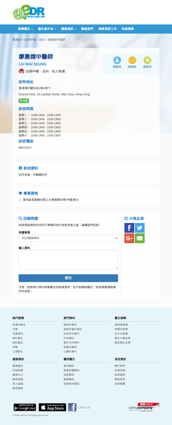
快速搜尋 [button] (128, 29)
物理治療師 (70, 347)
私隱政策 (120, 370)
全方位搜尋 (121, 333)
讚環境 (147, 66)
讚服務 (132, 66)
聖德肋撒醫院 (71, 370)
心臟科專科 (70, 351)
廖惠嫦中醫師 (56, 39)
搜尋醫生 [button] (25, 29)
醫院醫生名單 (123, 342)
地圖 (24, 100)
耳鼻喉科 (17, 333)
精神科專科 (70, 324)
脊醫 (15, 347)
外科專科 (69, 338)
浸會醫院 (69, 374)
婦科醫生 (17, 342)
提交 (68, 278)
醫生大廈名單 (123, 338)
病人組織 (17, 383)
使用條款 (120, 374)
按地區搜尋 (121, 324)
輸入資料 (24, 248)
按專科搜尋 (121, 329)
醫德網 (16, 39)
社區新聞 (17, 370)
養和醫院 (69, 366)
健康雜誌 (17, 366)
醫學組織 (17, 379)
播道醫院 (69, 379)
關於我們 (120, 366)
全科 (42, 39)
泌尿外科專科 (71, 333)
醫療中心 (17, 374)
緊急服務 (17, 388)
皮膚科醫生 (19, 324)
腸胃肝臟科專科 (73, 329)
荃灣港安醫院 (71, 383)
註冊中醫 (30, 39)
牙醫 (15, 329)
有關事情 (24, 232)
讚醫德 (117, 66)
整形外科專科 (71, 342)
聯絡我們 (87, 29)
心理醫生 (17, 351)
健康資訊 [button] (68, 29)
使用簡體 (120, 383)
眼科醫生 (17, 338)
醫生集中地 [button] (47, 29)
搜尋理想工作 (107, 29)
